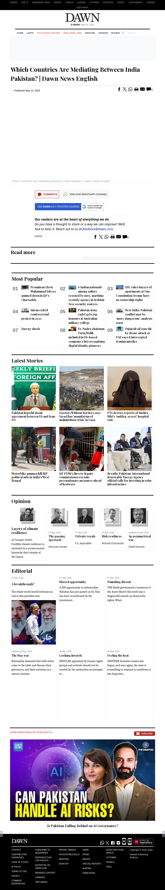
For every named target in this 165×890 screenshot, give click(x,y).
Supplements (135, 2)
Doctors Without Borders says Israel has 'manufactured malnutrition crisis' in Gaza (80, 416)
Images (58, 2)
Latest (30, 32)
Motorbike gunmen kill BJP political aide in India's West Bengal (30, 477)
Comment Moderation (18, 882)
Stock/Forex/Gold (69, 854)
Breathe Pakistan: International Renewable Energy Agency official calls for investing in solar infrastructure (129, 479)
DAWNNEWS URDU (41, 2)
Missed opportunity (72, 582)
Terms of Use (19, 871)
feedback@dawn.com (97, 229)
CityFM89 (94, 2)
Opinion (103, 32)
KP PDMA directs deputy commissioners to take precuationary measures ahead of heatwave (80, 479)
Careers (150, 2)
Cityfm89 (111, 857)
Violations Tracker (48, 32)
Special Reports (91, 864)
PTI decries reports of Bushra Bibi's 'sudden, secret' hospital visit (128, 416)
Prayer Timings (67, 850)
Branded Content (45, 873)
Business (116, 32)
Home (20, 32)
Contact (16, 850)
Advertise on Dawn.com (42, 866)
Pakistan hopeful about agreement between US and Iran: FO (33, 416)
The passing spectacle (57, 538)
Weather (64, 859)
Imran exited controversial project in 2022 (35, 314)
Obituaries (82, 7)
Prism (85, 854)
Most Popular (27, 278)
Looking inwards (70, 655)
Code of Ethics (20, 862)
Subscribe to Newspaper (42, 851)
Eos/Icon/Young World (115, 851)
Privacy (15, 876)
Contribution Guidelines (19, 856)
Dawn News (88, 873)
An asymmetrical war (139, 538)
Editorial (21, 571)
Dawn (85, 850)
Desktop (64, 864)
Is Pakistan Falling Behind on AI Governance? (82, 826)
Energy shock (30, 329)
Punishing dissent (119, 582)
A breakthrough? (22, 584)
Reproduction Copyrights (43, 859)
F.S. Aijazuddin (83, 543)
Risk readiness (112, 536)
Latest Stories (27, 360)
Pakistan (90, 32)
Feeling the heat (118, 655)
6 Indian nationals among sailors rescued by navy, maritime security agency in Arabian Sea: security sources (86, 295)
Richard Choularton (113, 543)
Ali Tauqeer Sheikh (21, 540)
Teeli (109, 867)
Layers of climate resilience (24, 531)
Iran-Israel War (72, 32)
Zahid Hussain (136, 546)
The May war (20, 655)
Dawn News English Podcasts (31, 732)
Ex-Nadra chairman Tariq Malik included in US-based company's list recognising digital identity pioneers (87, 337)
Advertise (108, 2)
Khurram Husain (58, 546)
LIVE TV (24, 2)
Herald (69, 2)
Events (121, 2)
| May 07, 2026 (82, 25)
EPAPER (13, 2)
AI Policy (16, 867)
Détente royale (85, 536)
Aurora (81, 2)
